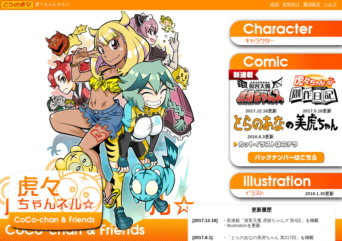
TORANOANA (17, 5)
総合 (275, 4)
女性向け (291, 4)
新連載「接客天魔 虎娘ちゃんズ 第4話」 (266, 220)
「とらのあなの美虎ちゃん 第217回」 (264, 237)
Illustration (237, 225)
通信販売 (311, 4)
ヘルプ (330, 4)
